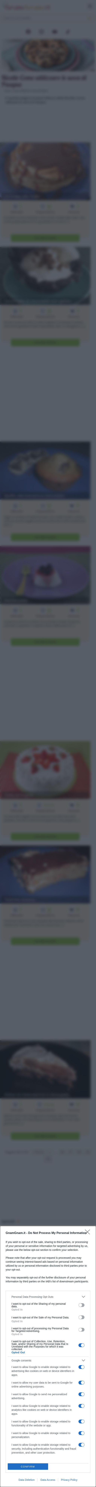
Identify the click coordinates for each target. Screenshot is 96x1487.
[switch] (81, 1305)
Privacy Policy (69, 1479)
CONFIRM (28, 1466)
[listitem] (48, 1297)
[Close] (88, 1233)
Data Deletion (27, 1479)
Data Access (47, 1479)
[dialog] (48, 1356)
